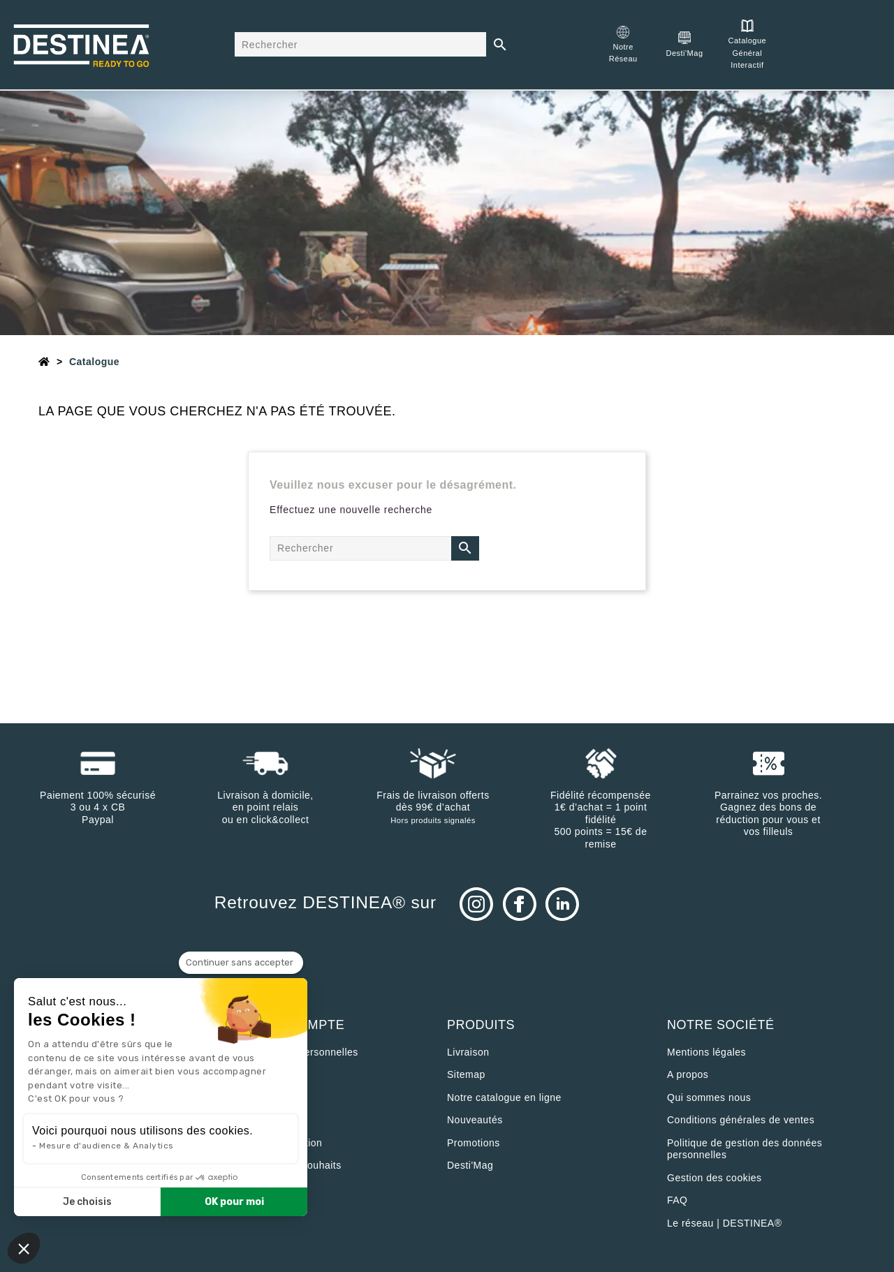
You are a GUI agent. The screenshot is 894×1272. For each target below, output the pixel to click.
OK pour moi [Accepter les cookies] (234, 1202)
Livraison (468, 1052)
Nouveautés (475, 1119)
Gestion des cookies (714, 1177)
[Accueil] (44, 361)
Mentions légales (706, 1052)
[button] (24, 1248)
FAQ (677, 1200)
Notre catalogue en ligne (504, 1097)
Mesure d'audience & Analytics (106, 1146)
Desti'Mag (470, 1165)
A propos (687, 1074)
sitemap (466, 1074)
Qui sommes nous (709, 1097)
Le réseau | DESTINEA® (724, 1223)
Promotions (473, 1142)
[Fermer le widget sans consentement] (241, 963)
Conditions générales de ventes (740, 1119)
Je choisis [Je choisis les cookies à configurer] (87, 1202)
